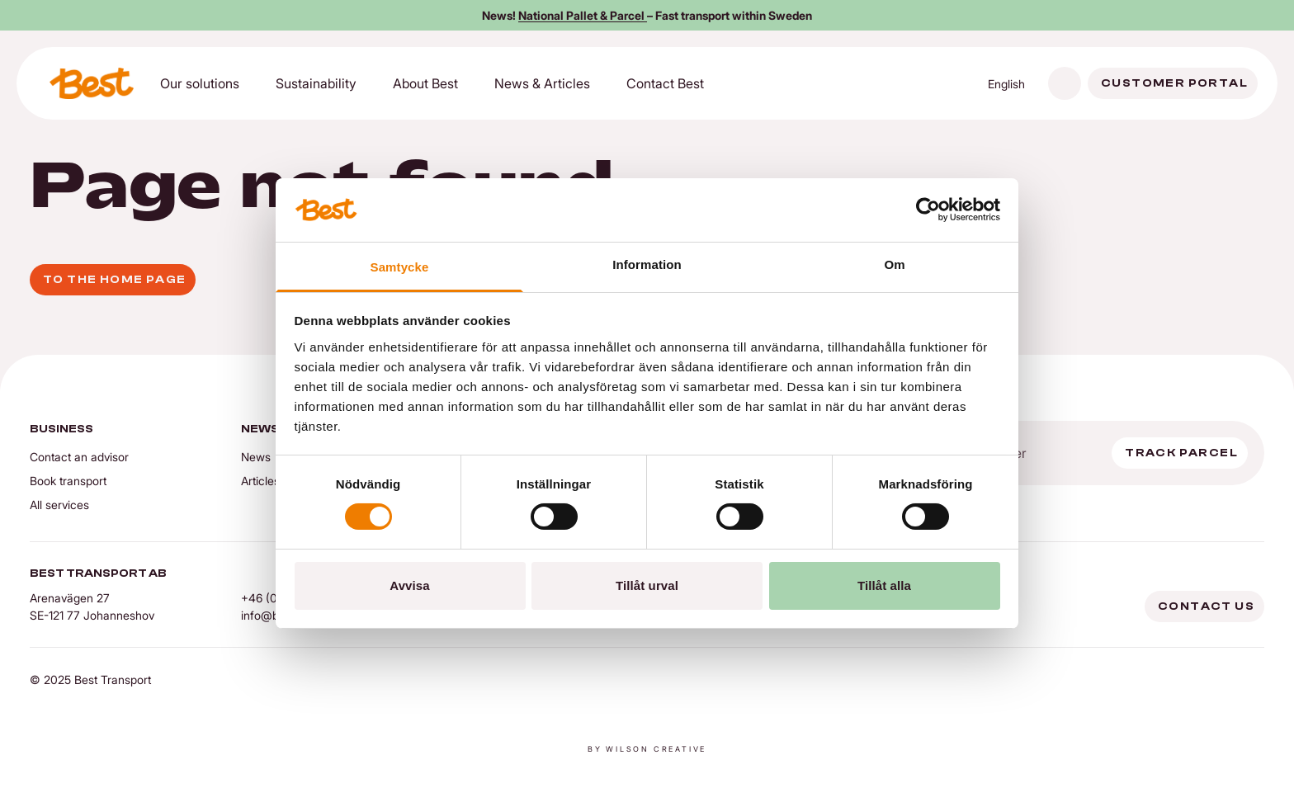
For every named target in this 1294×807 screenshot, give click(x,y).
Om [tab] (894, 264)
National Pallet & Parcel (582, 15)
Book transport (68, 481)
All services (59, 505)
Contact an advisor (79, 457)
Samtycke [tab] (400, 267)
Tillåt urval (647, 585)
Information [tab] (647, 264)
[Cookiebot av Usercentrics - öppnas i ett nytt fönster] (928, 209)
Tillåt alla (884, 585)
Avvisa (409, 585)
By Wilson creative (647, 748)
